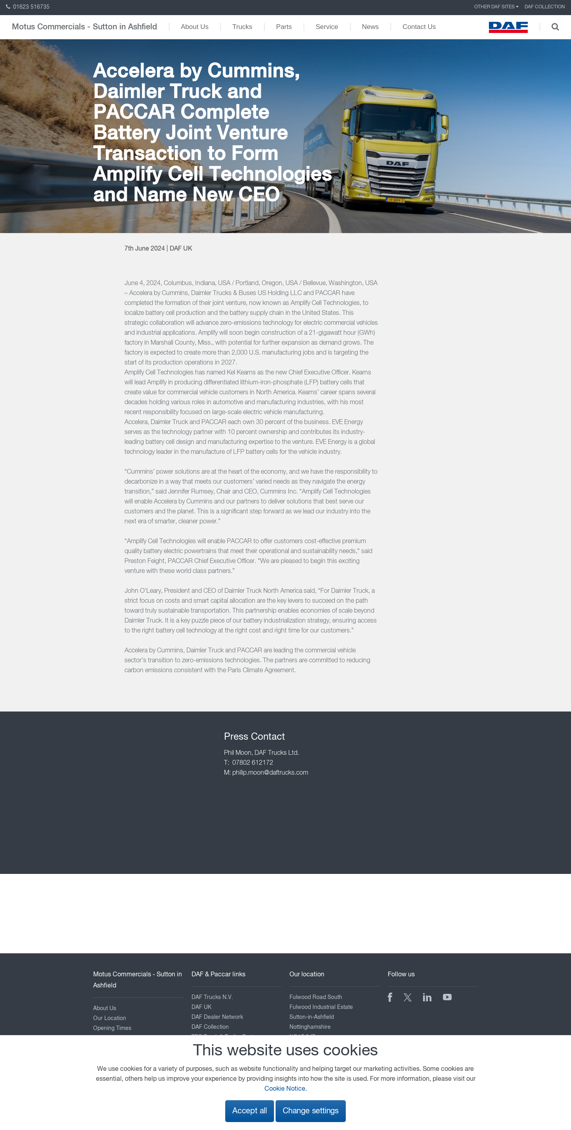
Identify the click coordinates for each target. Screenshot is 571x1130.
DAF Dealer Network (217, 1017)
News (370, 27)
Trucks (242, 27)
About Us (195, 27)
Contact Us (419, 27)
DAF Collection (545, 7)
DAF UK (201, 1007)
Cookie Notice (284, 1089)
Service (327, 27)
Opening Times (112, 1028)
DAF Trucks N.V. (212, 997)
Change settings (311, 1111)
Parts (284, 27)
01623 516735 (28, 7)
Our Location (109, 1018)
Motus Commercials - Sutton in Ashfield (84, 27)
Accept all (249, 1111)
